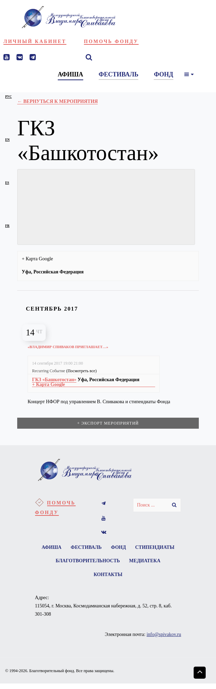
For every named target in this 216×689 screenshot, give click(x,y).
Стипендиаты (70, 564)
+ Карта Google (37, 258)
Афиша (74, 549)
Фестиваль (110, 549)
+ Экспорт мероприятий (108, 424)
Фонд (145, 549)
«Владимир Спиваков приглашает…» (74, 346)
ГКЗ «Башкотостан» (54, 379)
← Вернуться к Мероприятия (57, 101)
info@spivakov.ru (164, 640)
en (7, 140)
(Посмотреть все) (81, 370)
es (7, 183)
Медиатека (88, 579)
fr (7, 226)
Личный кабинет (34, 41)
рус (8, 96)
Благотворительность (133, 564)
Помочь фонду (111, 41)
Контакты (129, 579)
